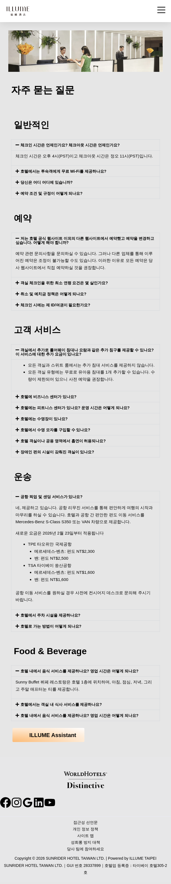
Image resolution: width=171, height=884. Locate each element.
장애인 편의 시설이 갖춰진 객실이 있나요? (59, 451)
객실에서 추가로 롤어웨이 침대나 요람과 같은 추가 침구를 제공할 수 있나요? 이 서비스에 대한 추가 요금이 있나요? (83, 352)
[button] (85, 145)
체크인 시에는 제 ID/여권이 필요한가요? (57, 304)
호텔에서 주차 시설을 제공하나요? (52, 615)
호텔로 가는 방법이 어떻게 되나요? (53, 626)
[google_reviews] (38, 802)
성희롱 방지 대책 (85, 844)
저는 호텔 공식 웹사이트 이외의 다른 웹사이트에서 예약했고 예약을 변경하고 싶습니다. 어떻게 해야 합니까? (85, 240)
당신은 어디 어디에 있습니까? (48, 182)
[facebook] (5, 802)
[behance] (55, 802)
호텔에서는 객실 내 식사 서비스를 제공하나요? (64, 704)
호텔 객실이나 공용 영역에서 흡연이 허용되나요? (66, 440)
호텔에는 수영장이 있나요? (45, 418)
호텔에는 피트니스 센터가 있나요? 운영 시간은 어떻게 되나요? (79, 407)
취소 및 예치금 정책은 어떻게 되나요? (55, 293)
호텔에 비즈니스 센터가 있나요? (50, 396)
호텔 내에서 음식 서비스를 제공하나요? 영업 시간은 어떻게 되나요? (83, 671)
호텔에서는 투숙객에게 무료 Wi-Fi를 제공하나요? (66, 171)
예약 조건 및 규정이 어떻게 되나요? (53, 193)
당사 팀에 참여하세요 (85, 851)
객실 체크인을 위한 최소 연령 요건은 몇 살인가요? (67, 282)
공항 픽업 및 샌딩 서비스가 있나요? (53, 496)
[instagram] (22, 802)
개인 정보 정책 (85, 830)
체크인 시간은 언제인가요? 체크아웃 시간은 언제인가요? (73, 145)
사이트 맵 (85, 837)
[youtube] (71, 802)
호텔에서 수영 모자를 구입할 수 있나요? (57, 429)
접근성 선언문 (85, 822)
